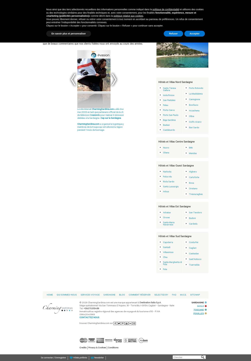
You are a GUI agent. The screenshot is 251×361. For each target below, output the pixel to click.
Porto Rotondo (196, 88)
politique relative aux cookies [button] (128, 16)
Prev (73, 80)
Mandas (193, 153)
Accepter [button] (195, 33)
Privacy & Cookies (97, 348)
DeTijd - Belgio (93, 132)
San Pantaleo (169, 100)
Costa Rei (193, 242)
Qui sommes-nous (67, 295)
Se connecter (47, 358)
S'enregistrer (60, 358)
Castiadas (194, 254)
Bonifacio (193, 105)
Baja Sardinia (169, 120)
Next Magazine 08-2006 (97, 129)
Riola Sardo (168, 182)
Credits (83, 348)
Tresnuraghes (196, 194)
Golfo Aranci (195, 122)
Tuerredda (194, 265)
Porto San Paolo (170, 115)
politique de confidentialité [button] (166, 9)
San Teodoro (195, 213)
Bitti (191, 148)
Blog (122, 295)
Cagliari (192, 248)
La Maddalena (196, 94)
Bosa (191, 183)
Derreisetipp (81, 126)
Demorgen (99, 123)
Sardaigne (109, 295)
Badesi (166, 125)
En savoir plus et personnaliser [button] (69, 33)
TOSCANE (200, 310)
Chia (165, 257)
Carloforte (194, 177)
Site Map (195, 295)
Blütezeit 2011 (89, 123)
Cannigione (194, 99)
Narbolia (167, 172)
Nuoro (166, 148)
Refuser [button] (173, 33)
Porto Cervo (169, 110)
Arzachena (194, 111)
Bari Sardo (194, 128)
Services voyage (90, 295)
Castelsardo (169, 130)
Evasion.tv (80, 123)
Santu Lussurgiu (171, 187)
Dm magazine (91, 126)
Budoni (192, 218)
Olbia (191, 116)
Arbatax (167, 213)
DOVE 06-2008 (102, 126)
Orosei (166, 218)
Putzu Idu (167, 177)
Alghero (193, 172)
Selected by (161, 295)
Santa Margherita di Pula (172, 263)
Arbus (166, 192)
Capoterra (168, 242)
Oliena (166, 153)
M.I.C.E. (183, 295)
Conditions (113, 348)
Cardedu (193, 224)
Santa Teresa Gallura (169, 89)
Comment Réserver (140, 295)
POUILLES (200, 314)
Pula (165, 269)
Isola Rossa (168, 95)
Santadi (166, 247)
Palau (165, 105)
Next (114, 80)
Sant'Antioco (195, 259)
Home (50, 295)
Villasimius (168, 252)
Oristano (193, 189)
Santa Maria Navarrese (168, 224)
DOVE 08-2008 (82, 129)
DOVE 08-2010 (82, 132)
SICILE (202, 306)
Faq (174, 295)
